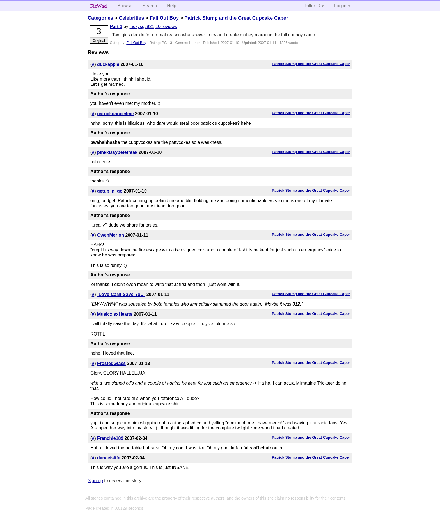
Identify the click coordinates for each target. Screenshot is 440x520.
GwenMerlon (110, 235)
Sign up (95, 480)
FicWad (98, 6)
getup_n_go (110, 191)
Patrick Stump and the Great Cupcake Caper (236, 18)
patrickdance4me (115, 113)
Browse (124, 5)
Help (171, 5)
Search (150, 5)
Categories (100, 18)
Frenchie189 (110, 438)
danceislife (108, 458)
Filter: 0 (312, 5)
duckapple (108, 64)
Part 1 (116, 26)
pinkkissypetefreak (117, 152)
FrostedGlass (111, 363)
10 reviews (166, 26)
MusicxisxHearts (114, 314)
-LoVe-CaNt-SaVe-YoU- (121, 294)
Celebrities (131, 18)
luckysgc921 (142, 26)
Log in (340, 5)
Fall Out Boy (164, 18)
